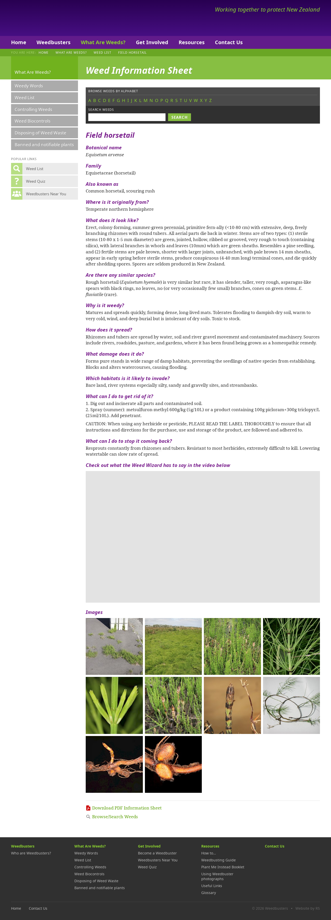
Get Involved (152, 42)
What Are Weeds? (103, 42)
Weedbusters (49, 18)
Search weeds (101, 110)
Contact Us (229, 42)
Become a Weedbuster (157, 853)
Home (18, 42)
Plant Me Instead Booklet (222, 866)
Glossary (208, 892)
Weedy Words (29, 86)
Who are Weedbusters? (31, 853)
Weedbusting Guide (218, 860)
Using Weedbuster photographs (217, 876)
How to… (208, 853)
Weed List (102, 52)
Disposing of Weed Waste (40, 133)
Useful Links (211, 885)
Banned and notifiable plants (44, 145)
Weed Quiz (147, 866)
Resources (192, 42)
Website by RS (307, 908)
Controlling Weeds (33, 109)
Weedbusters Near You (158, 860)
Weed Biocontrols (32, 121)
